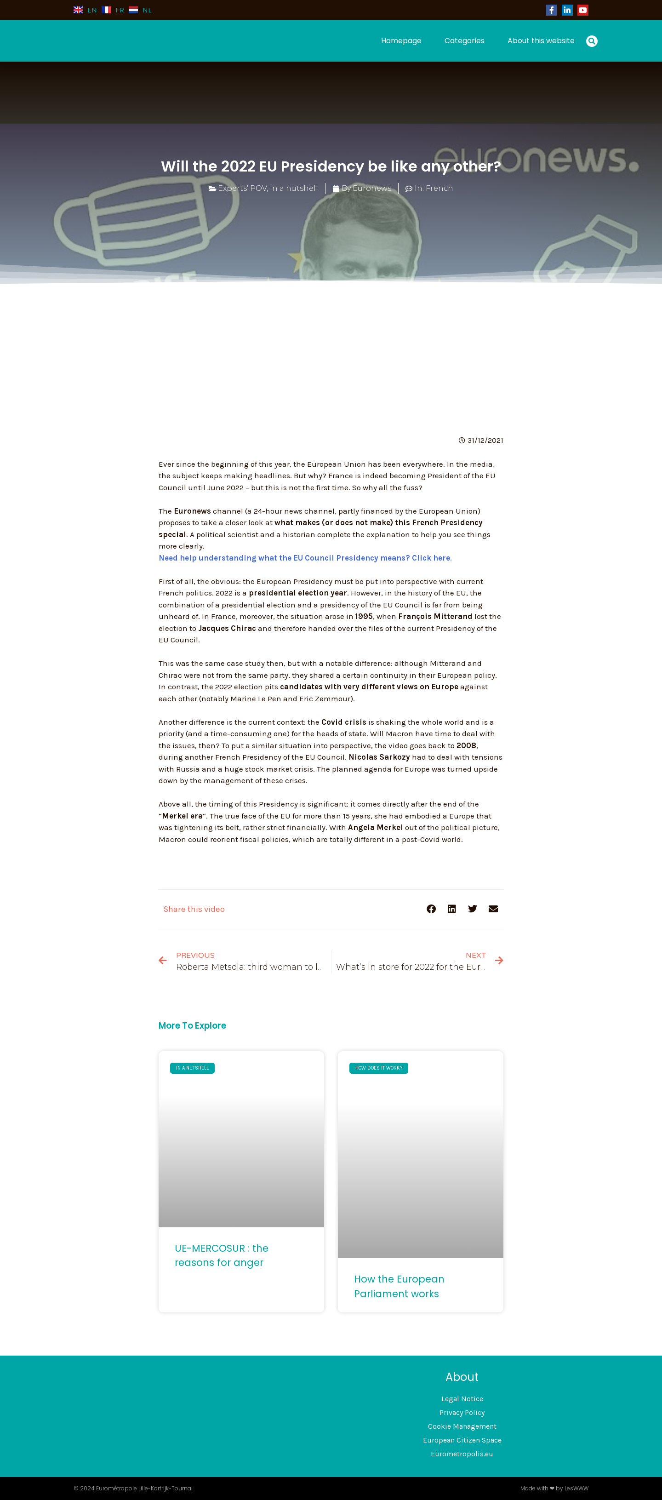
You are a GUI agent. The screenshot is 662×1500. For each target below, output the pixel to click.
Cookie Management (462, 1426)
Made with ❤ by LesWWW (554, 1488)
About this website (541, 40)
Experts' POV (242, 188)
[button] (592, 41)
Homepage (401, 40)
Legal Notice (462, 1398)
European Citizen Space (462, 1440)
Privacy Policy (462, 1412)
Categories (465, 40)
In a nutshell (294, 188)
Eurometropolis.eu (462, 1453)
